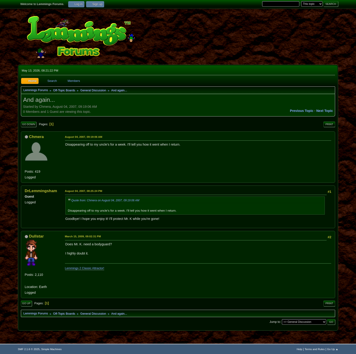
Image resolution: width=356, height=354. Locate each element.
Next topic (324, 111)
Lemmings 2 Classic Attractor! (84, 268)
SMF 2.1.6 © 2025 (29, 349)
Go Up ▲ (332, 349)
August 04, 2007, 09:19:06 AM (83, 136)
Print (329, 124)
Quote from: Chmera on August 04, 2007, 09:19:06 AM (105, 200)
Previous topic (301, 111)
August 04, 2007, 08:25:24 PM (83, 190)
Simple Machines (51, 349)
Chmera (36, 136)
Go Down (28, 124)
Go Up (26, 303)
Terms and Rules (315, 349)
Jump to (274, 322)
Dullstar (36, 236)
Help (299, 349)
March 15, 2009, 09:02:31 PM (83, 236)
